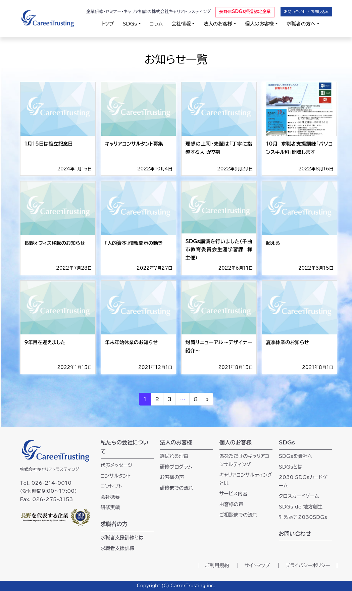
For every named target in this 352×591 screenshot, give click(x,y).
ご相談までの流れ (238, 514)
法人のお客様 (217, 23)
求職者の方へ (301, 23)
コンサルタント (116, 475)
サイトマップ (257, 565)
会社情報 (181, 23)
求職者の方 (114, 524)
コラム (156, 23)
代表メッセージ (117, 465)
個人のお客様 (259, 23)
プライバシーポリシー (308, 565)
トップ (107, 23)
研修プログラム (176, 466)
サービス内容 (233, 493)
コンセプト (111, 486)
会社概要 (110, 496)
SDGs (129, 23)
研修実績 (110, 507)
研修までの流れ (176, 487)
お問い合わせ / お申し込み (306, 11)
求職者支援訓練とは (122, 537)
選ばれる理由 (174, 456)
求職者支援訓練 (118, 548)
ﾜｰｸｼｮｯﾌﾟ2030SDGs (303, 517)
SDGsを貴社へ (295, 456)
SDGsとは (291, 466)
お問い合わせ (295, 533)
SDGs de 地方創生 (300, 506)
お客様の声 (172, 477)
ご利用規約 (217, 565)
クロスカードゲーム (299, 495)
